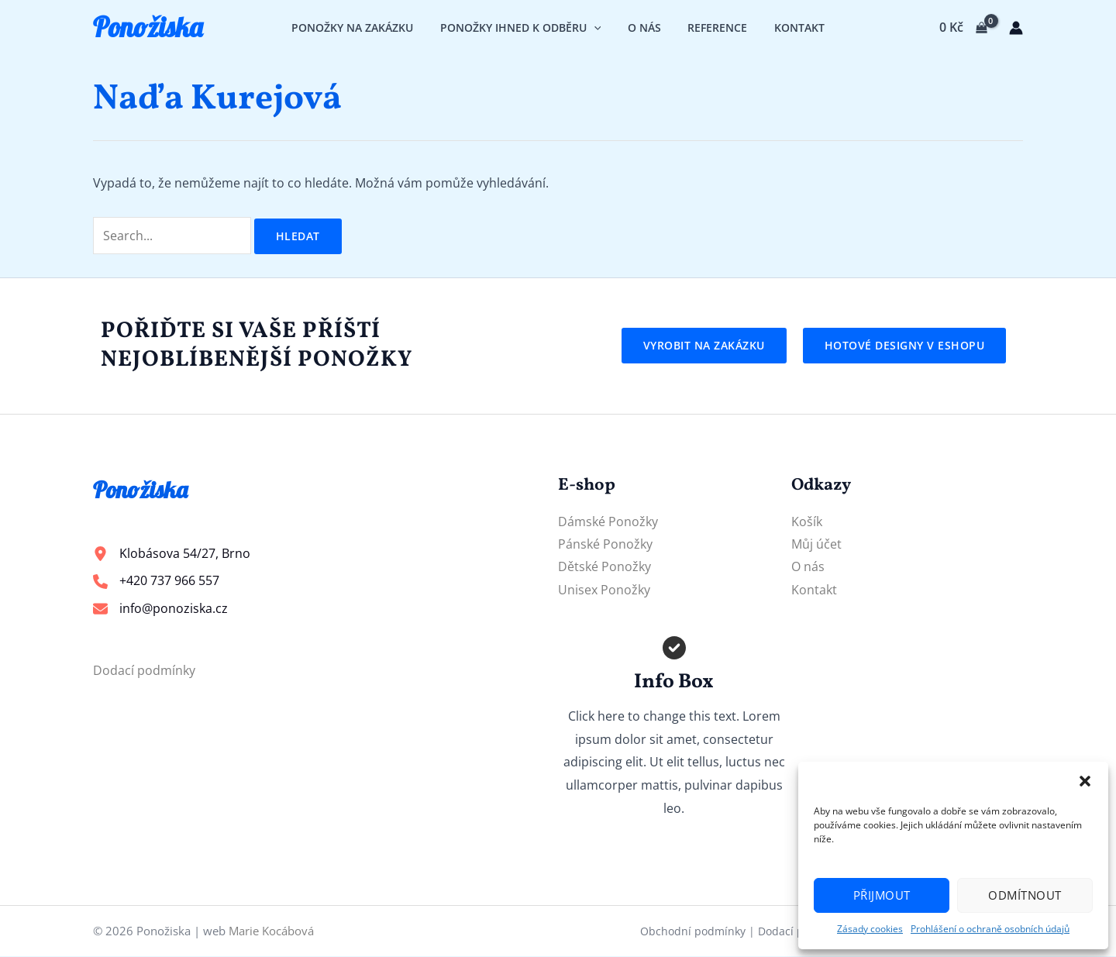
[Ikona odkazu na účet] (1016, 28)
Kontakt (814, 590)
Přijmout (882, 895)
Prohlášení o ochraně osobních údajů (990, 928)
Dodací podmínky (144, 671)
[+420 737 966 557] (156, 582)
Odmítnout (1025, 895)
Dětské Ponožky (604, 567)
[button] (1085, 781)
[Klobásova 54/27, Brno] (171, 554)
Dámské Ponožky (608, 521)
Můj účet (816, 544)
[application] (598, 27)
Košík (806, 521)
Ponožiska (147, 27)
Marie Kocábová (271, 931)
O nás (808, 567)
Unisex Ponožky (604, 590)
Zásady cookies (870, 928)
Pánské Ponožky (605, 544)
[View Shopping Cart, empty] (963, 28)
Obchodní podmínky (693, 931)
